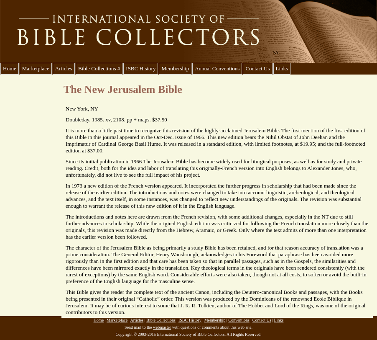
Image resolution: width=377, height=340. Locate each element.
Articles (63, 68)
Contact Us (257, 68)
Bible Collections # (99, 68)
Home (9, 68)
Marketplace (35, 68)
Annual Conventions (217, 68)
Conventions (239, 320)
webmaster (162, 327)
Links (282, 68)
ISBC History (140, 68)
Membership (175, 68)
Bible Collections (161, 320)
